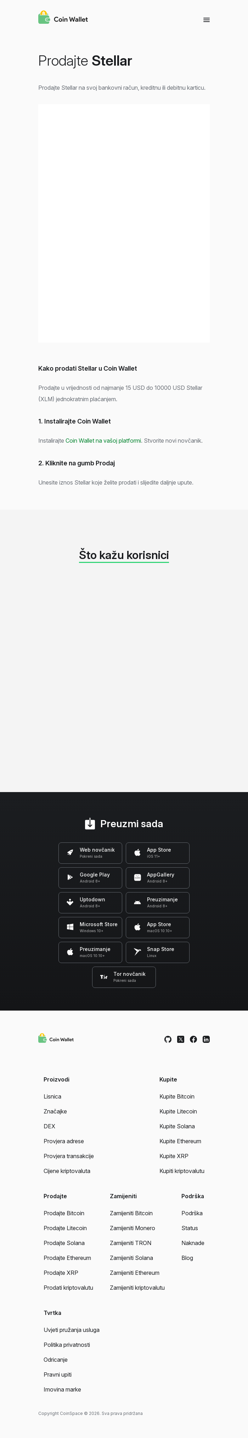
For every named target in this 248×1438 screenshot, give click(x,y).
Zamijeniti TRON (130, 1242)
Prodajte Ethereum (67, 1257)
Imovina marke (62, 1389)
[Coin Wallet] (63, 18)
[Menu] (206, 19)
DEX (49, 1126)
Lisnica (52, 1096)
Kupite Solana (177, 1126)
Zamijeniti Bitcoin (131, 1213)
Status (189, 1228)
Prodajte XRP (61, 1272)
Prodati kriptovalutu (68, 1287)
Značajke (55, 1111)
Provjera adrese (64, 1141)
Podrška (192, 1213)
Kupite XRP (173, 1156)
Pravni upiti (58, 1374)
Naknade (192, 1242)
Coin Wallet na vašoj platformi (103, 440)
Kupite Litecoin (178, 1111)
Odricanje (56, 1359)
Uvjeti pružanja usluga (72, 1329)
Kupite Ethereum (180, 1141)
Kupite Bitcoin (177, 1096)
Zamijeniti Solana (131, 1257)
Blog (187, 1257)
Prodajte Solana (64, 1242)
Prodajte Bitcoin (64, 1213)
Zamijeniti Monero (132, 1228)
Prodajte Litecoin (65, 1228)
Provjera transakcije (69, 1156)
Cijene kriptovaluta (67, 1170)
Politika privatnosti (67, 1344)
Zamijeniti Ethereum (134, 1272)
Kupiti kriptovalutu (181, 1170)
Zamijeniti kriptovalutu (137, 1287)
